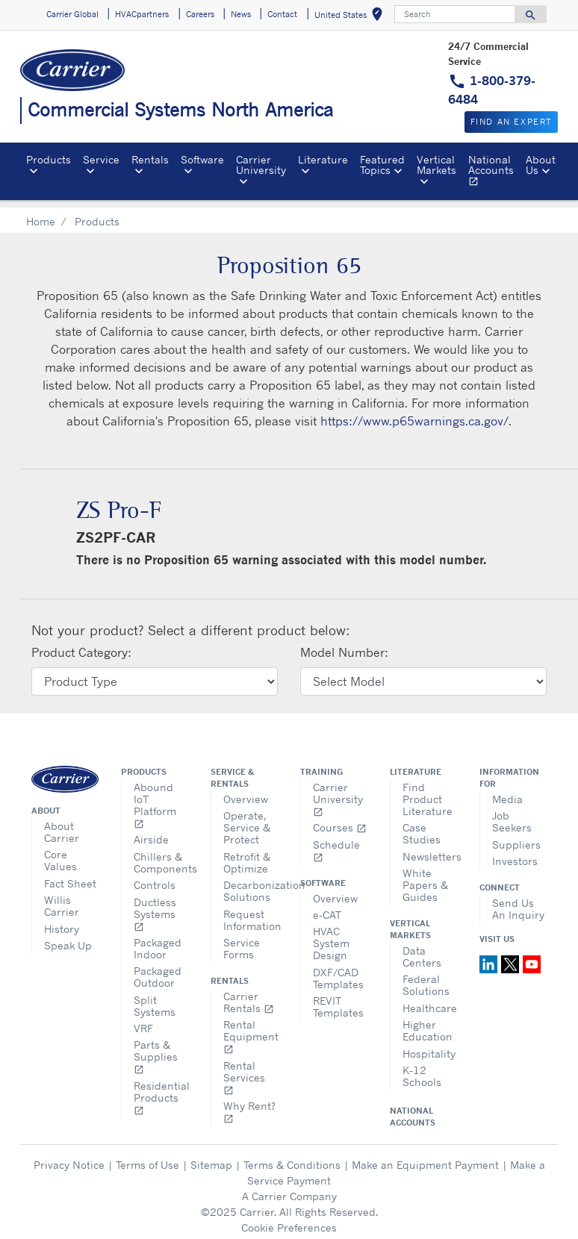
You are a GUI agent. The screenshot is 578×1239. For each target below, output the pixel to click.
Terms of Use (147, 1156)
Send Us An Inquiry (518, 900)
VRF (143, 1020)
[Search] (454, 14)
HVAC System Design (331, 935)
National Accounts (494, 172)
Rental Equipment (250, 1028)
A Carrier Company (289, 1188)
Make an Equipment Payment (425, 1156)
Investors (515, 852)
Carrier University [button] (261, 164)
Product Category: (81, 644)
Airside (151, 831)
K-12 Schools (422, 1067)
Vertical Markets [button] (436, 164)
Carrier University (338, 791)
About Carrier (61, 823)
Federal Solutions (426, 976)
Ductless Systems (155, 905)
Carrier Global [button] (72, 14)
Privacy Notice (69, 1156)
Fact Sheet (70, 875)
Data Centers (422, 948)
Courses (340, 819)
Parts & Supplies (156, 1048)
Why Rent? (249, 1103)
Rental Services (244, 1069)
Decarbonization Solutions (250, 882)
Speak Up (68, 937)
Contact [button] (282, 14)
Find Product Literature (428, 791)
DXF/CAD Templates (338, 970)
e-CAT (327, 906)
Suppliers (516, 836)
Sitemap (211, 1156)
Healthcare (430, 999)
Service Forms (241, 940)
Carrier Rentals (248, 993)
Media (507, 790)
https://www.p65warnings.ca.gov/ (414, 412)
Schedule (336, 842)
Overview (245, 790)
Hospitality (429, 1045)
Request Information (250, 911)
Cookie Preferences (289, 1219)
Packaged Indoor (157, 940)
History (61, 920)
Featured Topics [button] (382, 164)
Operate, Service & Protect (246, 819)
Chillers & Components (161, 854)
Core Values (60, 852)
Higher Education (428, 1022)
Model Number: (344, 644)
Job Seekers (512, 813)
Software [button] (202, 159)
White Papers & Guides (425, 876)
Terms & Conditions (292, 1156)
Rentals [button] (150, 159)
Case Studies (422, 825)
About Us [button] (541, 164)
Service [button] (101, 159)
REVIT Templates (338, 998)
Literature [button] (323, 159)
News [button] (241, 14)
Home (40, 213)
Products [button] (48, 159)
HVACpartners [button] (142, 14)
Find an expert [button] (511, 121)
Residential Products (161, 1089)
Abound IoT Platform (155, 797)
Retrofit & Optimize (246, 854)
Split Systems (154, 997)
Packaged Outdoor (157, 968)
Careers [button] (200, 14)
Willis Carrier (61, 897)
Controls (154, 876)
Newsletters (430, 848)
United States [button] (351, 17)
